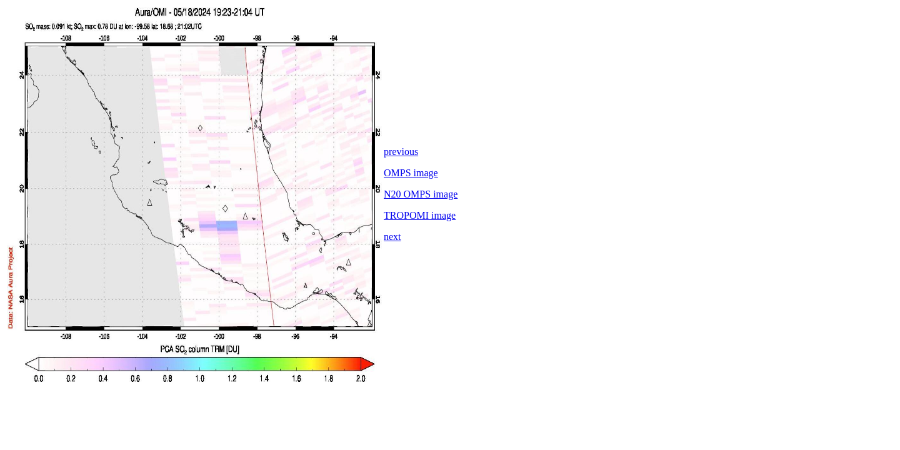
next (392, 236)
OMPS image (411, 173)
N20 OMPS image (421, 194)
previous (401, 151)
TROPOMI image (420, 215)
